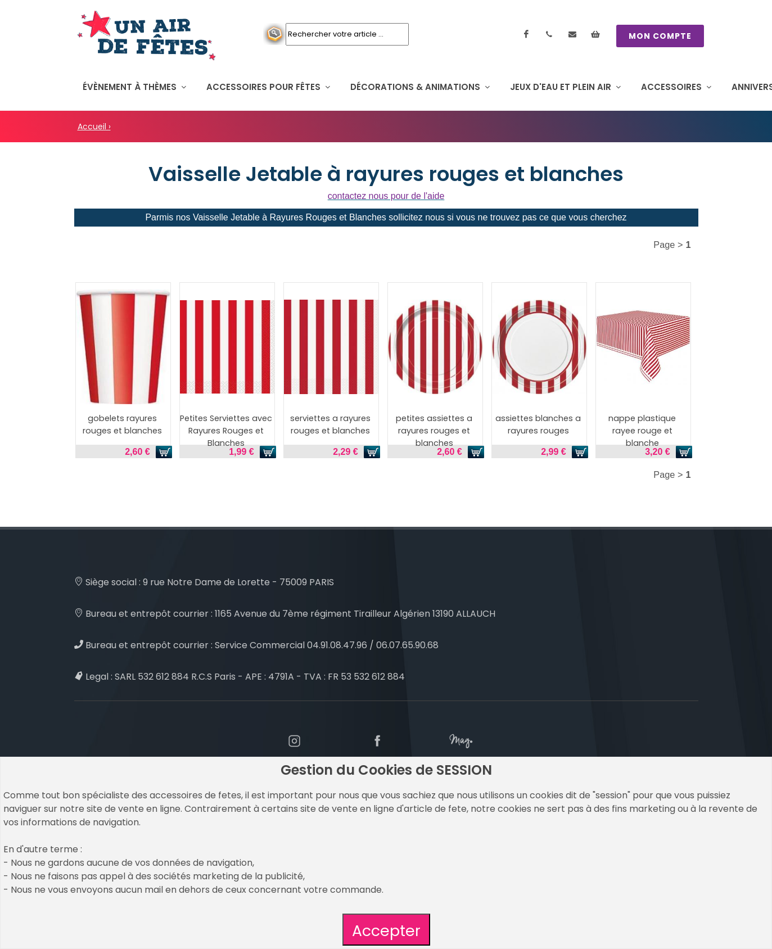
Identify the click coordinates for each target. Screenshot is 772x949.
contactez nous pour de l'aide (386, 196)
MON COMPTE (660, 36)
